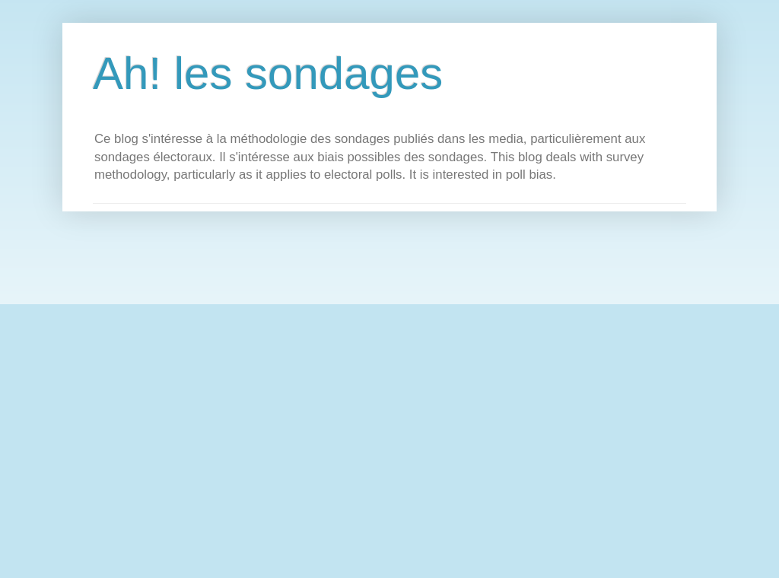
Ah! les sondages (268, 73)
